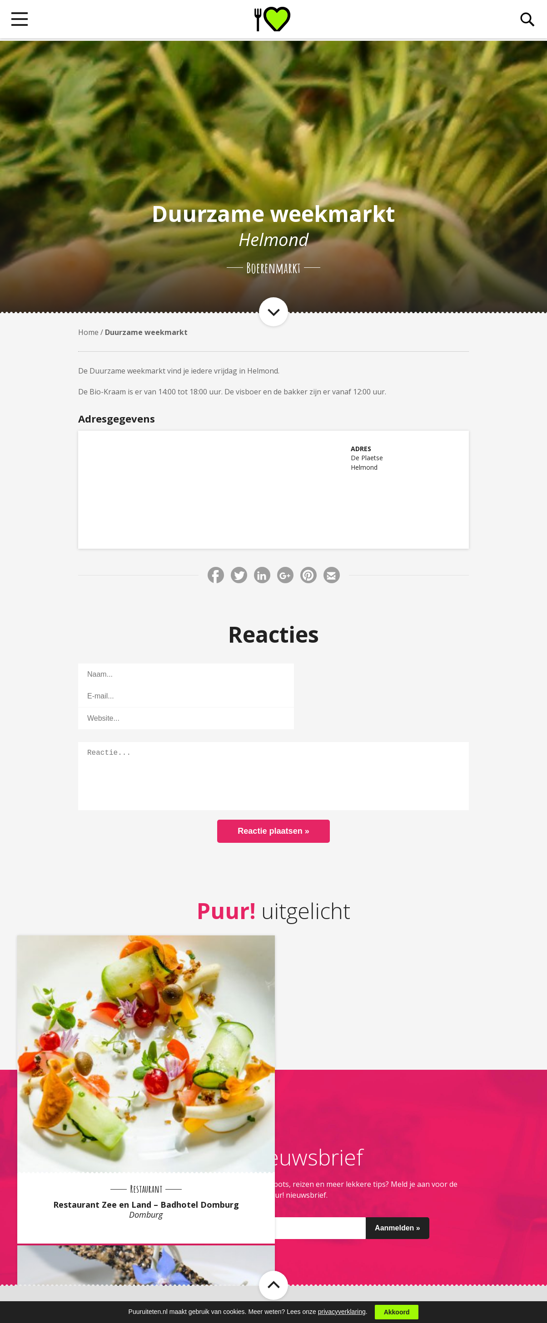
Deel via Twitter (239, 575)
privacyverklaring (342, 1311)
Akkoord (397, 1312)
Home (88, 332)
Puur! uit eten (273, 20)
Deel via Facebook (216, 575)
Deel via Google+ (285, 575)
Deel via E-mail (331, 575)
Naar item (273, 311)
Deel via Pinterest (308, 575)
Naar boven (273, 1245)
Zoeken (525, 21)
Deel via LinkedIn (262, 575)
